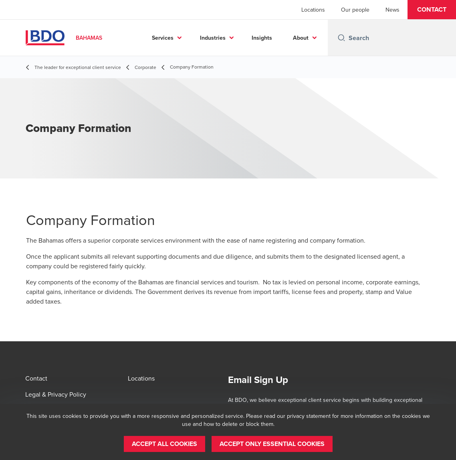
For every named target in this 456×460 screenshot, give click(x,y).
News (392, 10)
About (301, 38)
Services (163, 38)
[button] (432, 9)
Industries (213, 38)
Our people (355, 10)
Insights (262, 38)
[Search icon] (341, 38)
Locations (313, 10)
